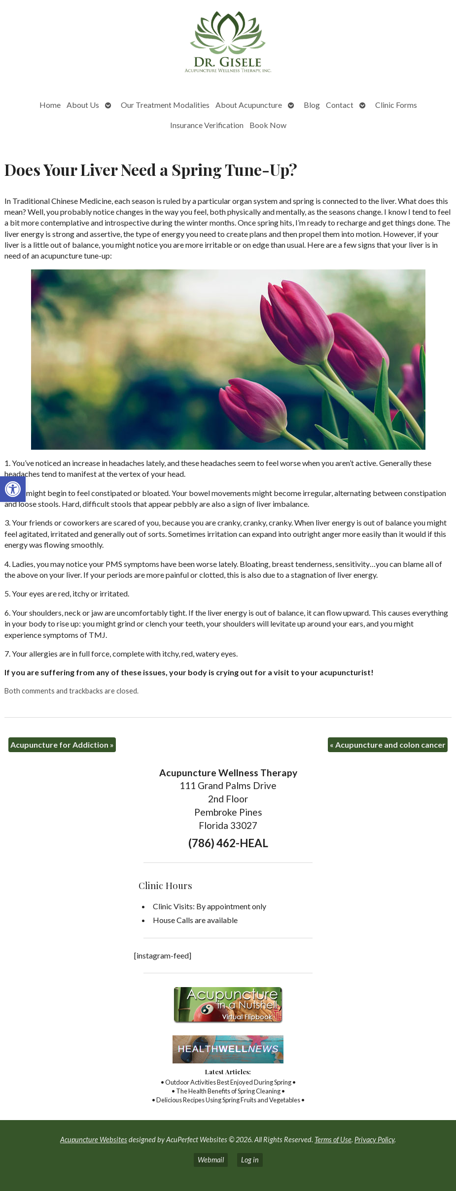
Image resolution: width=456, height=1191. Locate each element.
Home (50, 104)
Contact (339, 104)
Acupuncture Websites (93, 1139)
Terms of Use (333, 1139)
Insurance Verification (207, 125)
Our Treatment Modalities (165, 104)
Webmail (211, 1160)
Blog (312, 104)
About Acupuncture (248, 104)
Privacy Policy (374, 1139)
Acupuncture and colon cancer (388, 744)
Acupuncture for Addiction (62, 744)
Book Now (267, 125)
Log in (250, 1160)
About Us (83, 104)
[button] (13, 489)
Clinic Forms (396, 104)
